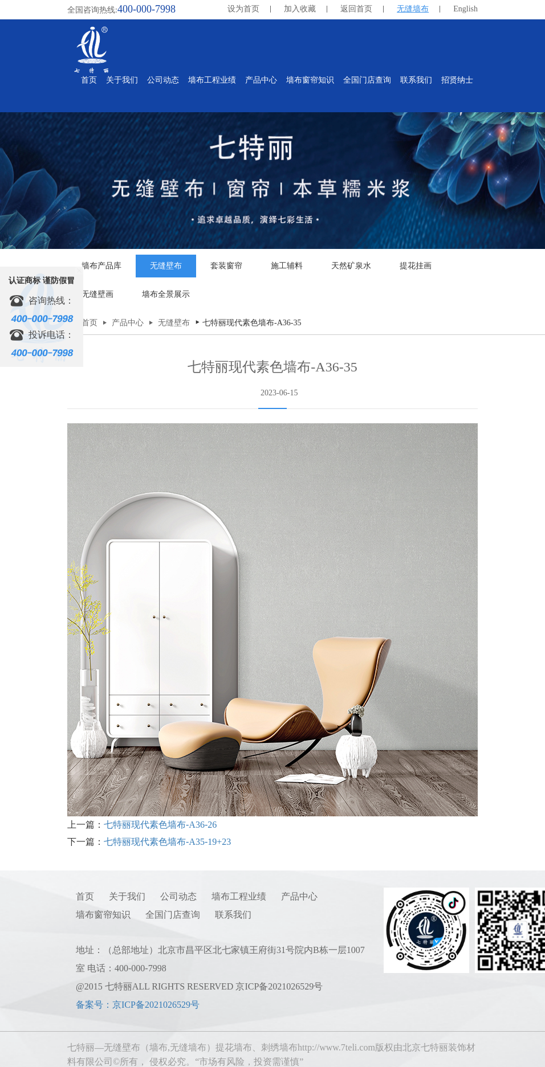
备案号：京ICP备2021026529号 (138, 1004)
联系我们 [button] (416, 80)
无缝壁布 (166, 265)
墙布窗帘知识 (103, 914)
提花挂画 (416, 265)
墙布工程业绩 (239, 896)
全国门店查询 (172, 914)
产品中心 (128, 322)
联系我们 (233, 914)
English (465, 9)
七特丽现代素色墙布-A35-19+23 (167, 842)
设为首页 (243, 9)
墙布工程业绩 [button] (212, 80)
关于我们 (127, 896)
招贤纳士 (457, 80)
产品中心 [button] (261, 80)
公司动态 (178, 896)
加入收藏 (300, 9)
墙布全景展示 (166, 294)
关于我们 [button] (122, 80)
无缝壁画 (97, 294)
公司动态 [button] (163, 80)
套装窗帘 (226, 265)
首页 (89, 80)
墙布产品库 (101, 265)
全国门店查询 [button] (367, 80)
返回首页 (356, 9)
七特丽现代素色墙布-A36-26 (160, 824)
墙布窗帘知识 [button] (310, 80)
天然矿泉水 (351, 265)
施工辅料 (287, 265)
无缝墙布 (413, 9)
